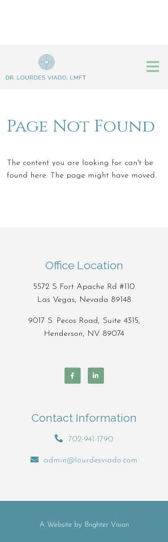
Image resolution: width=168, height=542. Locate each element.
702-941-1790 (90, 439)
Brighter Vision (106, 525)
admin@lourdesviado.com (90, 460)
